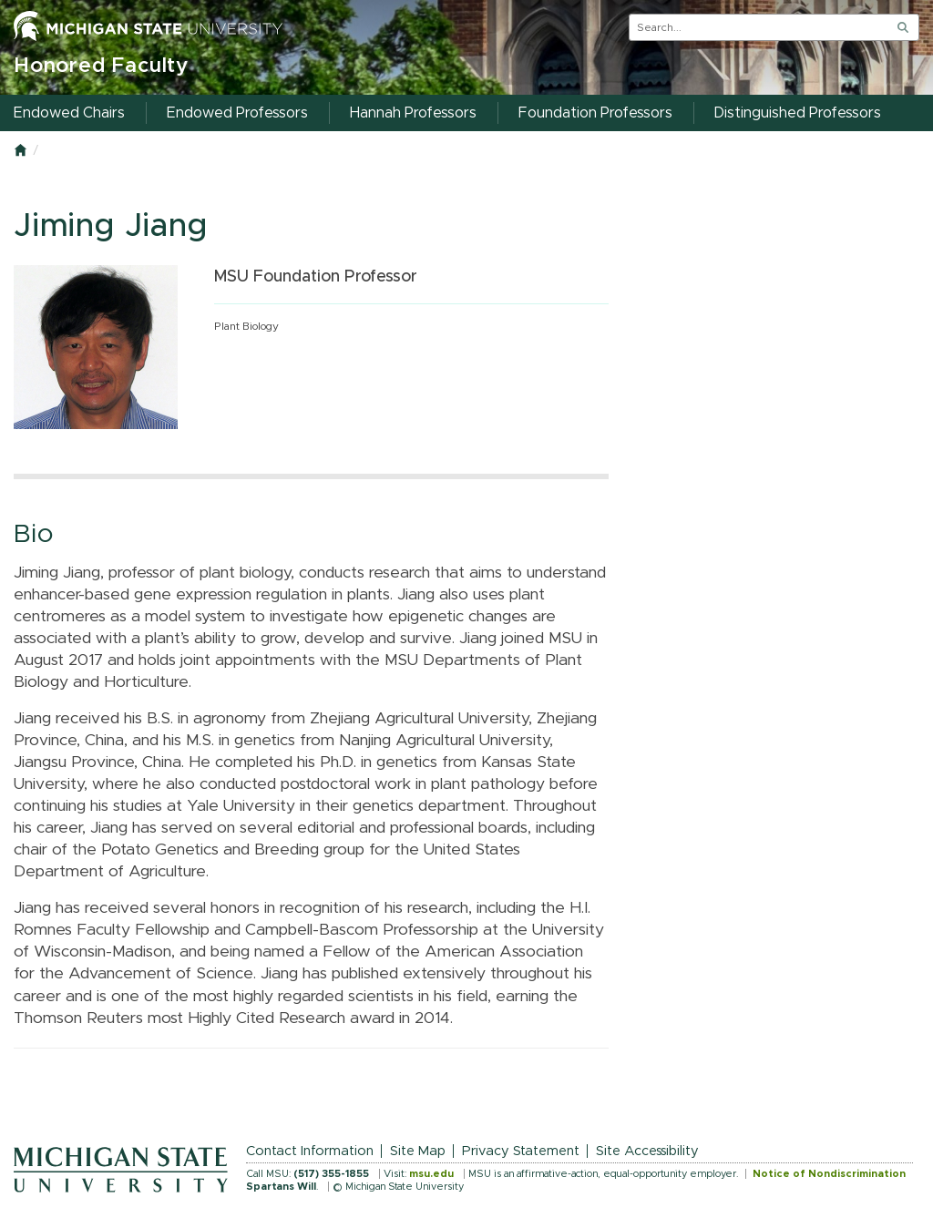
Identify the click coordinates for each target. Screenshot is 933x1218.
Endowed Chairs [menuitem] (69, 113)
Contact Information (310, 1151)
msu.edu (431, 1174)
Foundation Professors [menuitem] (595, 113)
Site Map (418, 1151)
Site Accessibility (647, 1151)
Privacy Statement (520, 1151)
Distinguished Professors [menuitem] (797, 113)
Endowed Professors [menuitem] (237, 113)
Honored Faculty (101, 66)
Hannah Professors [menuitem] (413, 113)
